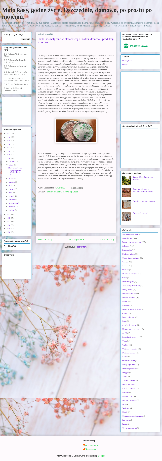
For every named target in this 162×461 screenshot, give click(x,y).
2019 (9, 155)
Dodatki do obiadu (128, 384)
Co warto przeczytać (129, 428)
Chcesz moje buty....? (140, 213)
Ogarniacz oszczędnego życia (132, 416)
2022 (9, 218)
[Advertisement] (76, 214)
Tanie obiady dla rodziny (131, 286)
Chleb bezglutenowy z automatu (144, 201)
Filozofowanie (127, 238)
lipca (11, 193)
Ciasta (124, 278)
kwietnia (12, 182)
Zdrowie (125, 266)
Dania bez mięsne (128, 254)
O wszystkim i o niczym (130, 258)
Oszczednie (90, 449)
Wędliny (125, 345)
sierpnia (12, 196)
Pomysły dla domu (54, 192)
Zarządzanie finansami (130, 234)
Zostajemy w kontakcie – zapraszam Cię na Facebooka (143, 190)
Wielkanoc (126, 408)
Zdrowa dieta (127, 250)
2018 (9, 151)
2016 (9, 144)
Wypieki (125, 262)
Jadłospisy (126, 246)
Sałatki (124, 376)
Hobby (124, 301)
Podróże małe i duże (129, 400)
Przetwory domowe (129, 294)
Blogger (101, 456)
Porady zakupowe (128, 317)
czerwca (12, 189)
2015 (9, 141)
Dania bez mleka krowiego (131, 309)
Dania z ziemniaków (129, 353)
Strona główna (76, 239)
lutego (11, 165)
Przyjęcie (125, 373)
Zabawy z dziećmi (128, 380)
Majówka (125, 392)
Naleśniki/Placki (128, 396)
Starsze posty (107, 239)
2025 (9, 229)
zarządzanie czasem (129, 325)
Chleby (124, 313)
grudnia (11, 210)
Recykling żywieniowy (130, 337)
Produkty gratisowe (129, 369)
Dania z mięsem (128, 282)
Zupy (124, 321)
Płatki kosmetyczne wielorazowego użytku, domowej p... (15, 171)
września (12, 200)
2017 (9, 148)
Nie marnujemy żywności (131, 329)
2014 (9, 137)
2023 (9, 222)
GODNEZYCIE (92, 445)
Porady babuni (127, 290)
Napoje (124, 412)
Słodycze (125, 270)
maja (11, 185)
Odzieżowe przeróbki (129, 349)
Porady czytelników (129, 365)
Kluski (124, 357)
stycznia (12, 161)
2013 (9, 134)
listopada (12, 207)
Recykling (67, 192)
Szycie (124, 424)
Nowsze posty (45, 239)
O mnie (125, 65)
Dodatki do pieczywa (129, 274)
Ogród (124, 333)
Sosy (124, 404)
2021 (9, 215)
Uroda (75, 192)
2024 (9, 225)
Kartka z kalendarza (129, 388)
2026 (9, 232)
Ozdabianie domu (128, 361)
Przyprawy (126, 420)
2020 (9, 158)
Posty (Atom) (81, 247)
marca (11, 179)
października (13, 203)
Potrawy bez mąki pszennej (132, 242)
